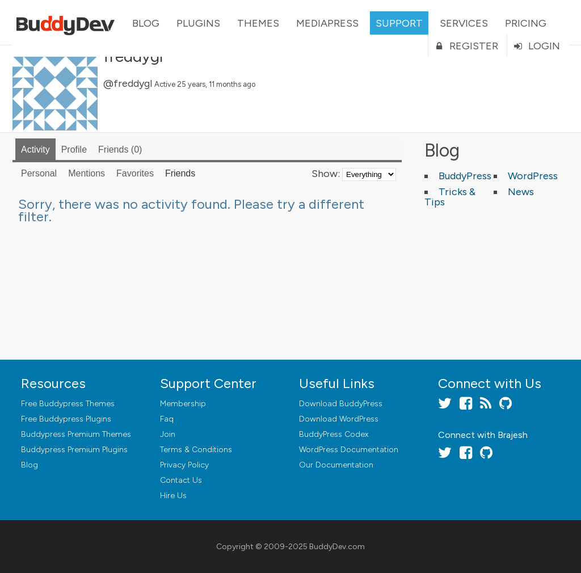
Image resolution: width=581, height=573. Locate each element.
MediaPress (327, 23)
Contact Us (181, 480)
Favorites (135, 173)
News (521, 192)
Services (464, 23)
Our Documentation (336, 465)
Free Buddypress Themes (68, 403)
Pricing (525, 23)
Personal (39, 173)
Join (167, 434)
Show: (325, 173)
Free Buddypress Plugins (66, 419)
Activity (35, 149)
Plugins (198, 23)
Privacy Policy (184, 465)
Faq (167, 419)
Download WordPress (338, 419)
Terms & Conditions (196, 449)
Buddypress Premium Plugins (74, 449)
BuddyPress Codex (333, 434)
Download (340, 403)
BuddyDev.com (337, 546)
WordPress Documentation (348, 449)
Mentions (86, 173)
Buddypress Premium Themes (76, 434)
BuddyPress (465, 176)
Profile (74, 149)
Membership (183, 403)
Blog (145, 23)
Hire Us (173, 495)
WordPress (533, 176)
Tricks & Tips (449, 197)
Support (399, 23)
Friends (120, 149)
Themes (258, 23)
